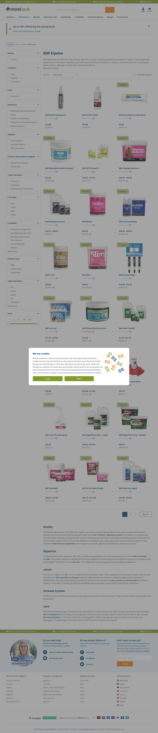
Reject (79, 379)
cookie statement (92, 370)
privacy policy (75, 370)
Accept (47, 379)
